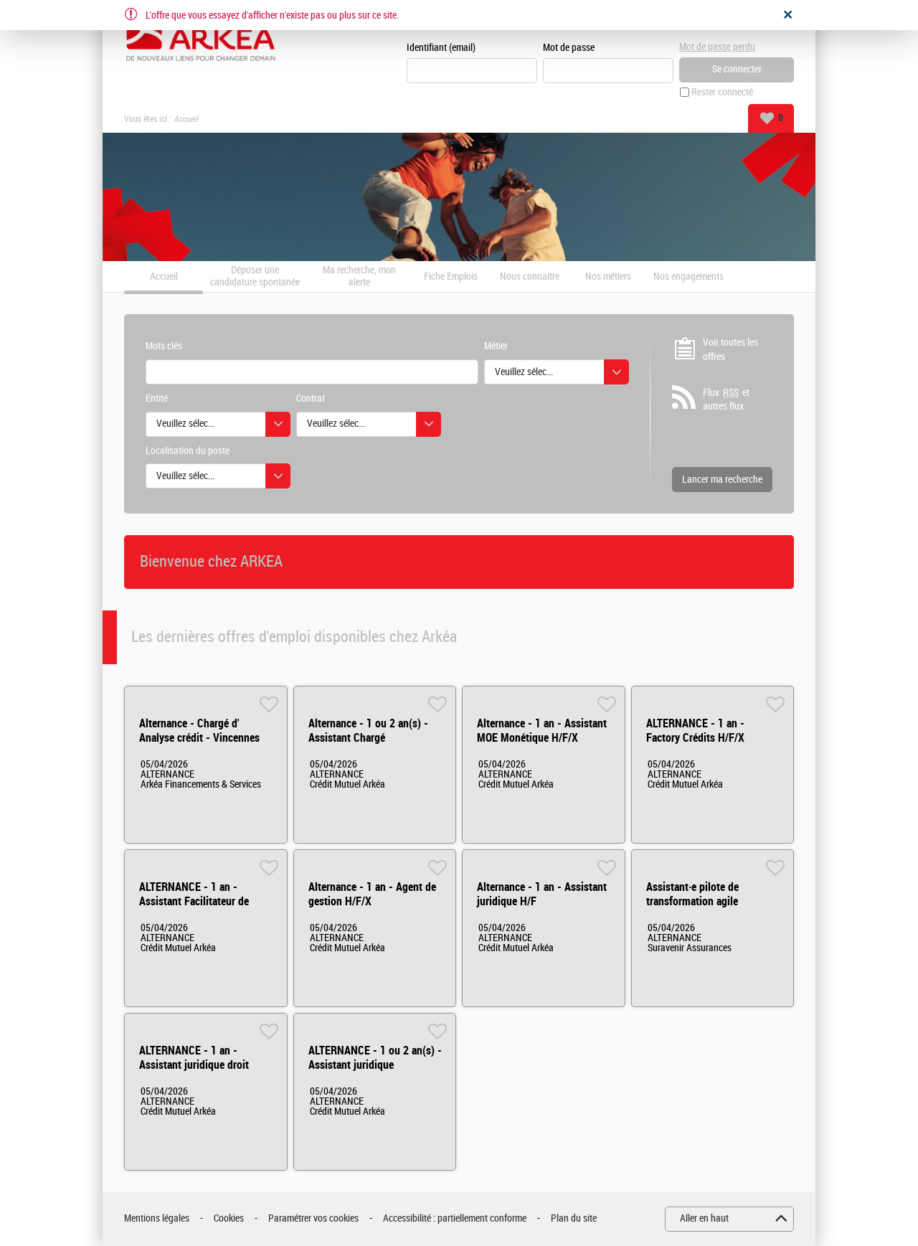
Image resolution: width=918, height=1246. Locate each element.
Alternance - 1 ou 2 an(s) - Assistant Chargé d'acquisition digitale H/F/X (370, 738)
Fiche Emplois (451, 277)
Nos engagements (688, 277)
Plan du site (574, 1218)
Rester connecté (722, 92)
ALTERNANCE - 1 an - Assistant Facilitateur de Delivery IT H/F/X (194, 901)
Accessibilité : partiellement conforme (454, 1218)
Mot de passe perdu (717, 47)
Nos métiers (608, 277)
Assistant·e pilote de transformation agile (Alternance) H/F (692, 901)
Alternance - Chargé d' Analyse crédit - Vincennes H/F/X (199, 738)
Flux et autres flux (726, 399)
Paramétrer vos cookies (313, 1218)
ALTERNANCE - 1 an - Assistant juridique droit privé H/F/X (194, 1065)
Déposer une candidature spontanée (255, 276)
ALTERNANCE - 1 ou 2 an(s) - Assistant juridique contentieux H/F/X (375, 1065)
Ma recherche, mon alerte (359, 276)
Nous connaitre (529, 277)
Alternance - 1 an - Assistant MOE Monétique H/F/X (542, 731)
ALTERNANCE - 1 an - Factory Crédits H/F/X (695, 731)
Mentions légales (156, 1218)
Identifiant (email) (441, 48)
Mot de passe (569, 48)
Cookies (229, 1218)
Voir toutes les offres (730, 349)
